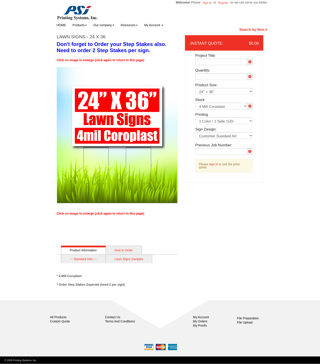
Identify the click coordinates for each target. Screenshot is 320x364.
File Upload (245, 322)
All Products (58, 317)
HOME (61, 25)
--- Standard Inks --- (83, 259)
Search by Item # (253, 29)
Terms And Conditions (120, 321)
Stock (200, 100)
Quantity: (202, 70)
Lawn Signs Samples (129, 259)
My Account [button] (153, 25)
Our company (103, 25)
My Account (201, 317)
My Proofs (200, 325)
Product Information (83, 250)
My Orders (200, 321)
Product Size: (206, 85)
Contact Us (112, 317)
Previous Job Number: (213, 145)
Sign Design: (205, 129)
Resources (129, 25)
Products (80, 25)
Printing (201, 114)
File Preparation (248, 318)
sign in (213, 164)
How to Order (124, 250)
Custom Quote (60, 321)
